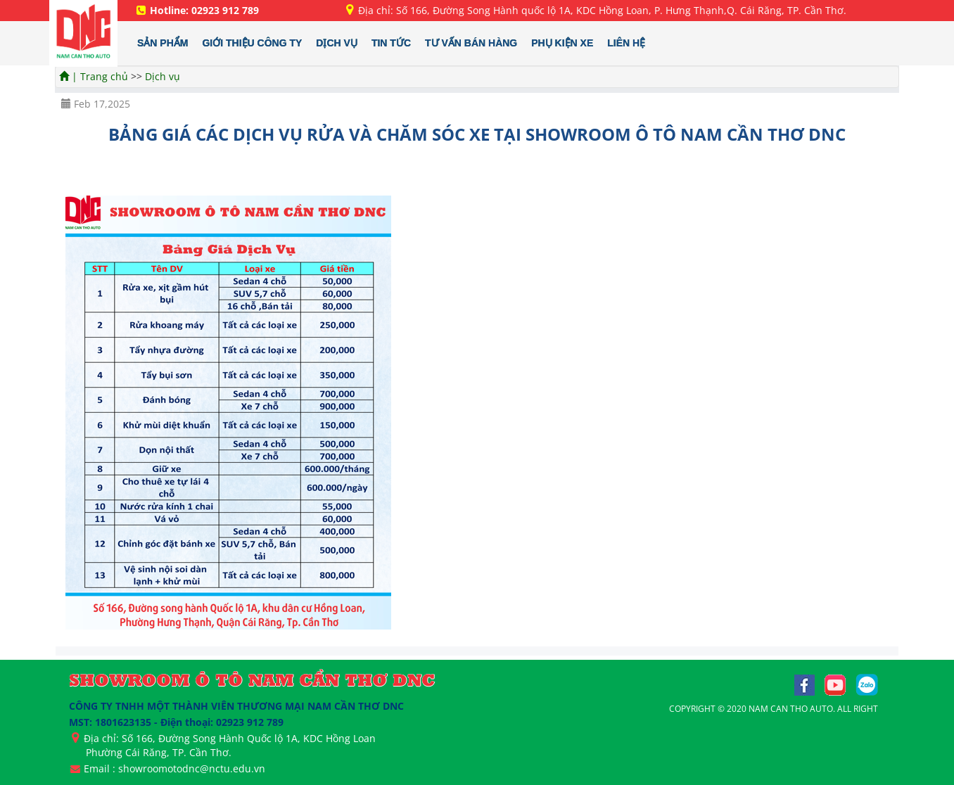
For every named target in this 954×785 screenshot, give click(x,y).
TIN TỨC (391, 43)
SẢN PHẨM (162, 43)
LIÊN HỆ (626, 43)
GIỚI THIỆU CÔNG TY (252, 43)
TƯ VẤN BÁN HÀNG (471, 43)
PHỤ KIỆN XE (562, 43)
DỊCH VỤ (336, 43)
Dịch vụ (162, 76)
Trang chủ (105, 76)
